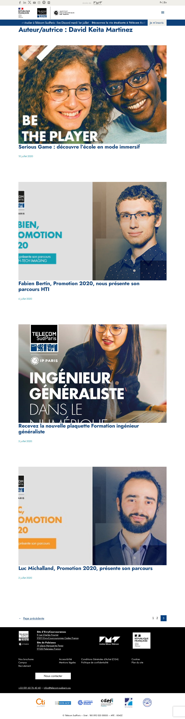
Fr (161, 2)
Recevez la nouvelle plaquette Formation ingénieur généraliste (78, 428)
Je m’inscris (156, 23)
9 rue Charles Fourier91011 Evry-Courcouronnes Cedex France (58, 636)
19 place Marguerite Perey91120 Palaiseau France (50, 647)
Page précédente (31, 618)
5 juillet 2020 (25, 441)
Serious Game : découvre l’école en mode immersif (79, 147)
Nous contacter (53, 676)
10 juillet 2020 (25, 156)
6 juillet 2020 (25, 298)
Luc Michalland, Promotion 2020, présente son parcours (85, 568)
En (165, 2)
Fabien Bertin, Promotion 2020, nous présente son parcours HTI (78, 286)
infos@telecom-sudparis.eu (57, 688)
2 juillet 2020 (25, 577)
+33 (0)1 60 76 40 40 (29, 688)
